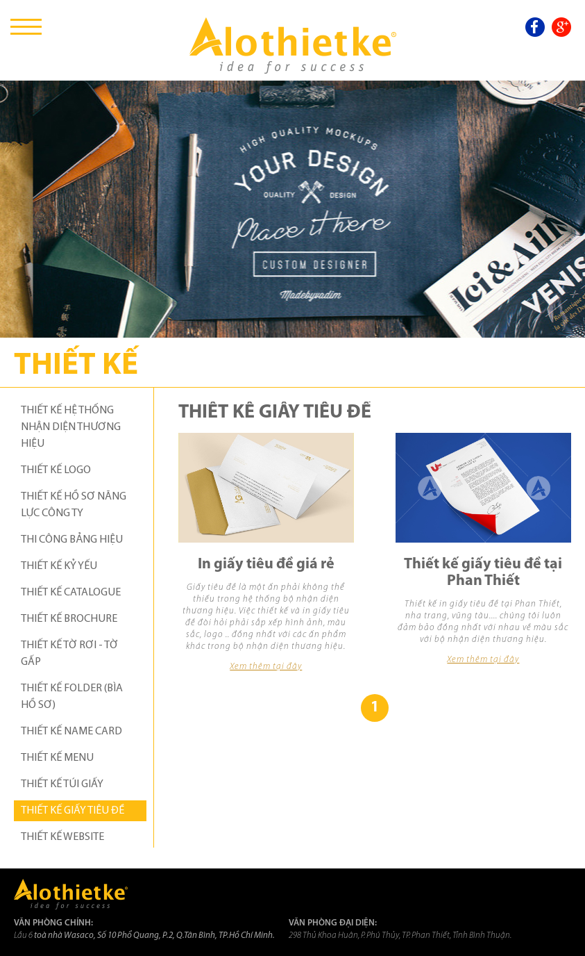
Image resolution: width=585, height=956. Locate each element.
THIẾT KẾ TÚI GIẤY (62, 784)
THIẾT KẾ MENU (57, 758)
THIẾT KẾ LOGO (56, 470)
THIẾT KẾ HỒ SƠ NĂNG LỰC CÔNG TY (73, 505)
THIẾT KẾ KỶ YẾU (59, 566)
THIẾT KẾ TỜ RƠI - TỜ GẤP (69, 654)
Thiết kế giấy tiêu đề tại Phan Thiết (483, 573)
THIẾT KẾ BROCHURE (69, 619)
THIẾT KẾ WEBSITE (62, 837)
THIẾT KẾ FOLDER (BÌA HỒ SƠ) (72, 697)
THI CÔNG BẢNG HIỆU (72, 539)
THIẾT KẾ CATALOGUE (71, 592)
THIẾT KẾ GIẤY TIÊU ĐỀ (72, 810)
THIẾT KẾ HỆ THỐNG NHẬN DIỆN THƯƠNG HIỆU (71, 427)
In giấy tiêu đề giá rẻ (266, 564)
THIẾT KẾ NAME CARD (71, 731)
